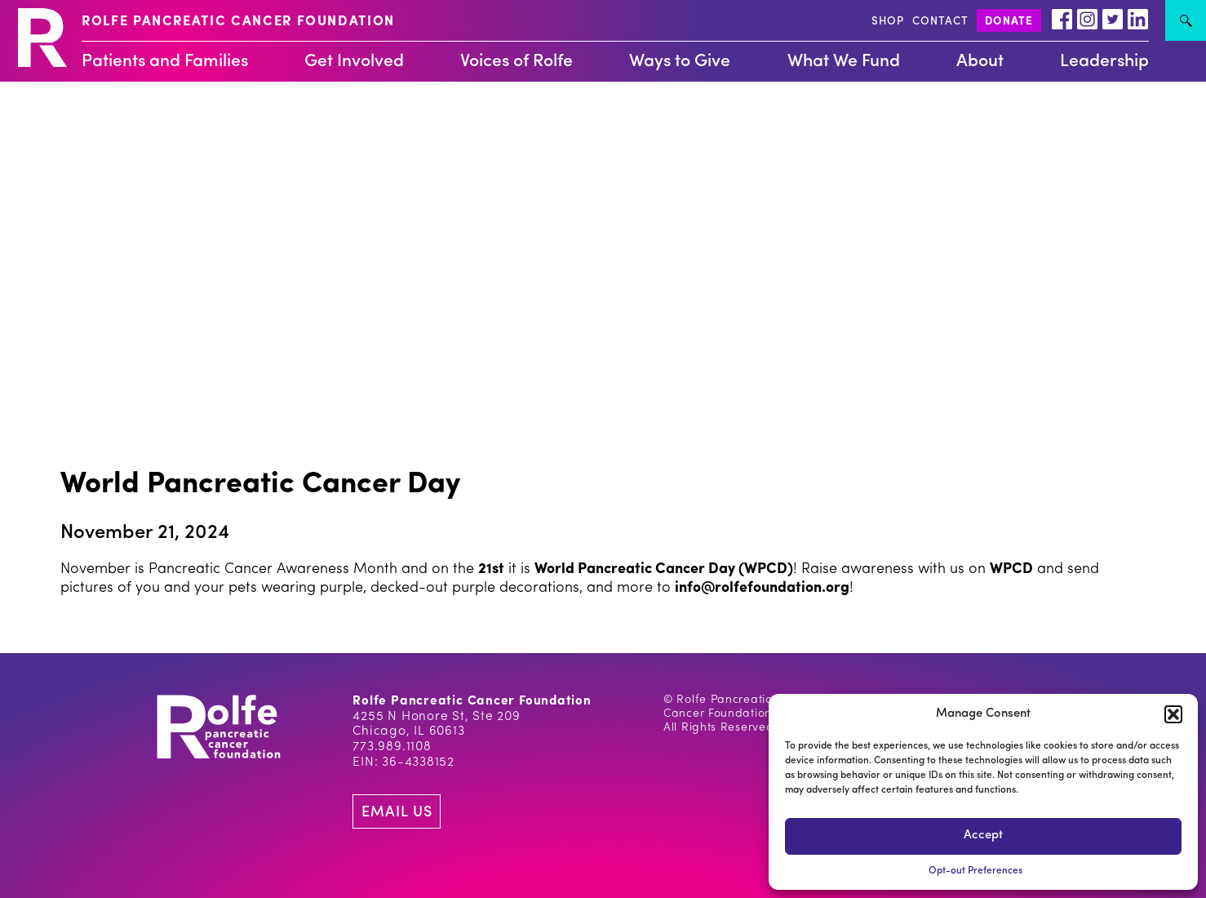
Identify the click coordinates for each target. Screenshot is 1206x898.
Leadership (1104, 61)
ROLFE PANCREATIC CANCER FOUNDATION (238, 22)
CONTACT (940, 21)
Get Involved (354, 61)
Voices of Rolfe (516, 61)
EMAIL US (396, 812)
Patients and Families (165, 61)
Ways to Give (679, 61)
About (980, 61)
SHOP (887, 21)
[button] (1173, 714)
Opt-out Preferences (975, 871)
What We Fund (843, 61)
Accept (983, 835)
